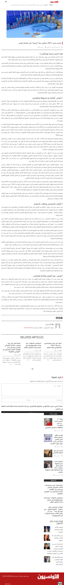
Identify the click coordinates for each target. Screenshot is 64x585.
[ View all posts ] (29, 333)
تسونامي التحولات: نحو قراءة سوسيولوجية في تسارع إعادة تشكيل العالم (32, 363)
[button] (6, 1)
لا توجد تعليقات (40, 47)
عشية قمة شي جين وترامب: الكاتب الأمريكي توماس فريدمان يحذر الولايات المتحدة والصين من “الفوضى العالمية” (11, 365)
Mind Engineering (7, 576)
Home (51, 5)
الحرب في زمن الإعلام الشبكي (58, 456)
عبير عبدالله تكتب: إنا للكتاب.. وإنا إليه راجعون (57, 538)
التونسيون (48, 47)
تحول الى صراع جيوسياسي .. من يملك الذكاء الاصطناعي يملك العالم (53, 363)
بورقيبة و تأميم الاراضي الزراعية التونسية (58, 530)
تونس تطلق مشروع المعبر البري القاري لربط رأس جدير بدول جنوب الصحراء (56, 447)
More (10, 381)
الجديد (45, 5)
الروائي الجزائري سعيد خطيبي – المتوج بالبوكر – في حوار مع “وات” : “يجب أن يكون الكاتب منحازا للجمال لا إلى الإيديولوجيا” (53, 517)
